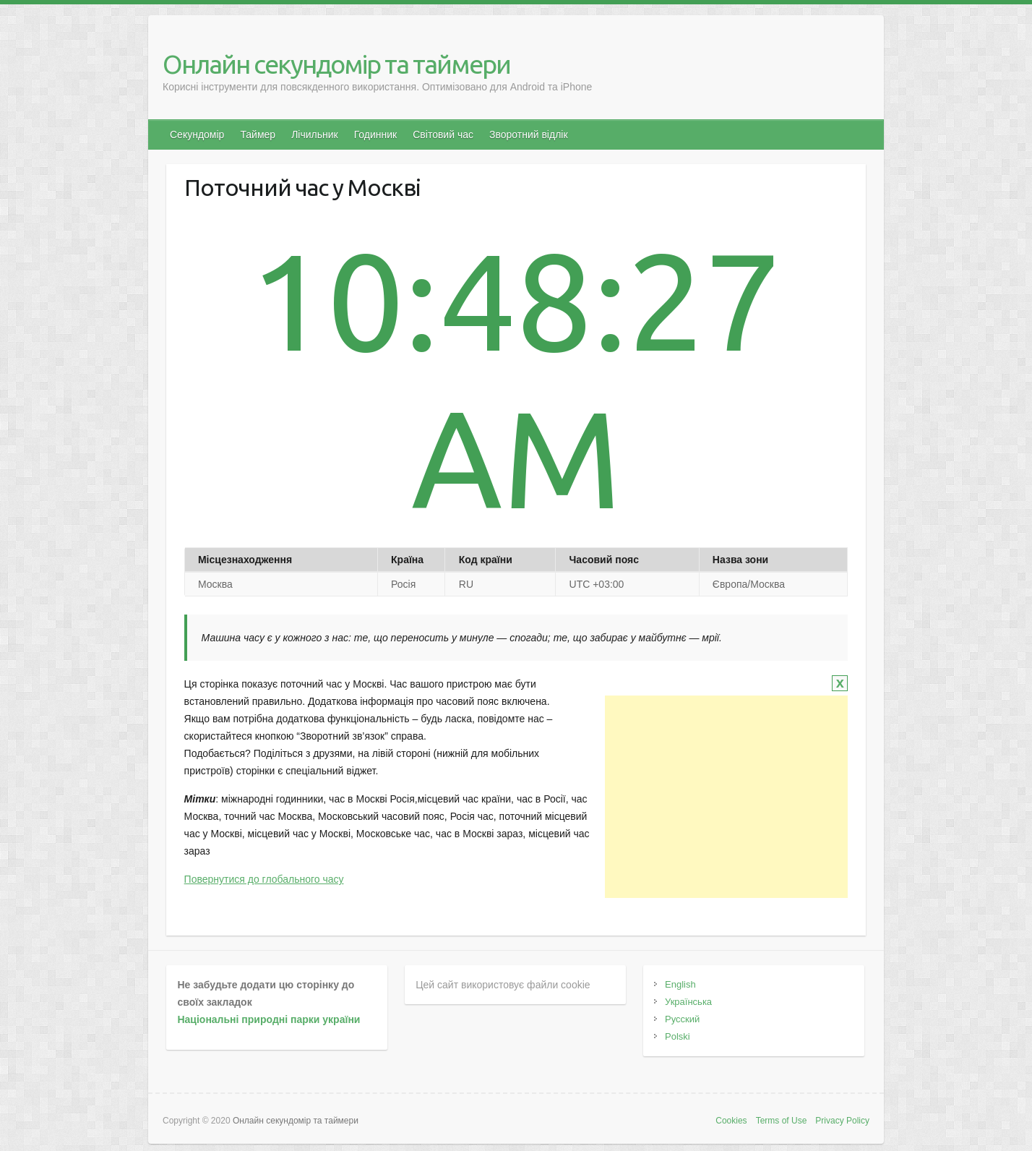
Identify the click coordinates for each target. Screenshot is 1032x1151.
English (680, 984)
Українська (688, 1001)
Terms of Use (781, 1121)
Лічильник (314, 134)
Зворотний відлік (528, 134)
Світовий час (443, 134)
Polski (677, 1036)
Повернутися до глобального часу (264, 879)
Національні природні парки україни (268, 1019)
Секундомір (197, 134)
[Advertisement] (726, 797)
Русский (682, 1019)
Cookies (731, 1121)
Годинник (375, 134)
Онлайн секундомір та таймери (336, 64)
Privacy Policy (842, 1121)
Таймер (257, 134)
